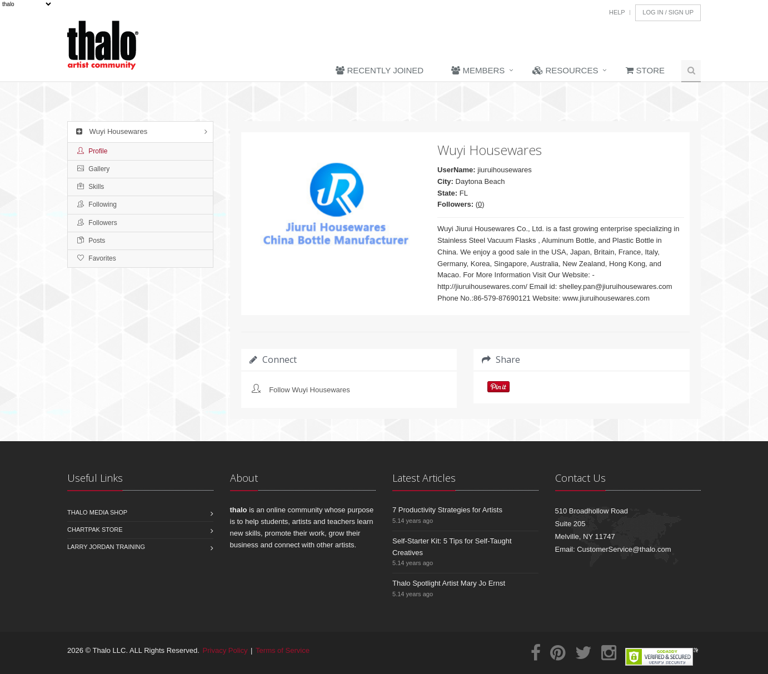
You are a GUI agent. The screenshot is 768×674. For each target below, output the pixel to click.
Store (645, 70)
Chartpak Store (95, 529)
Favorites (96, 258)
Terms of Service (283, 650)
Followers (97, 223)
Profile (92, 151)
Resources (565, 70)
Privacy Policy (225, 650)
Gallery (93, 169)
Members (478, 70)
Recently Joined (379, 70)
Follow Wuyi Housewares (309, 390)
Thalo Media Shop (97, 512)
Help (617, 12)
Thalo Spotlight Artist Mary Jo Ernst (448, 583)
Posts (91, 240)
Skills (90, 187)
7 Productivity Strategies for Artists (447, 510)
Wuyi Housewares (110, 131)
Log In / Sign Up (668, 12)
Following (97, 204)
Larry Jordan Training (106, 546)
